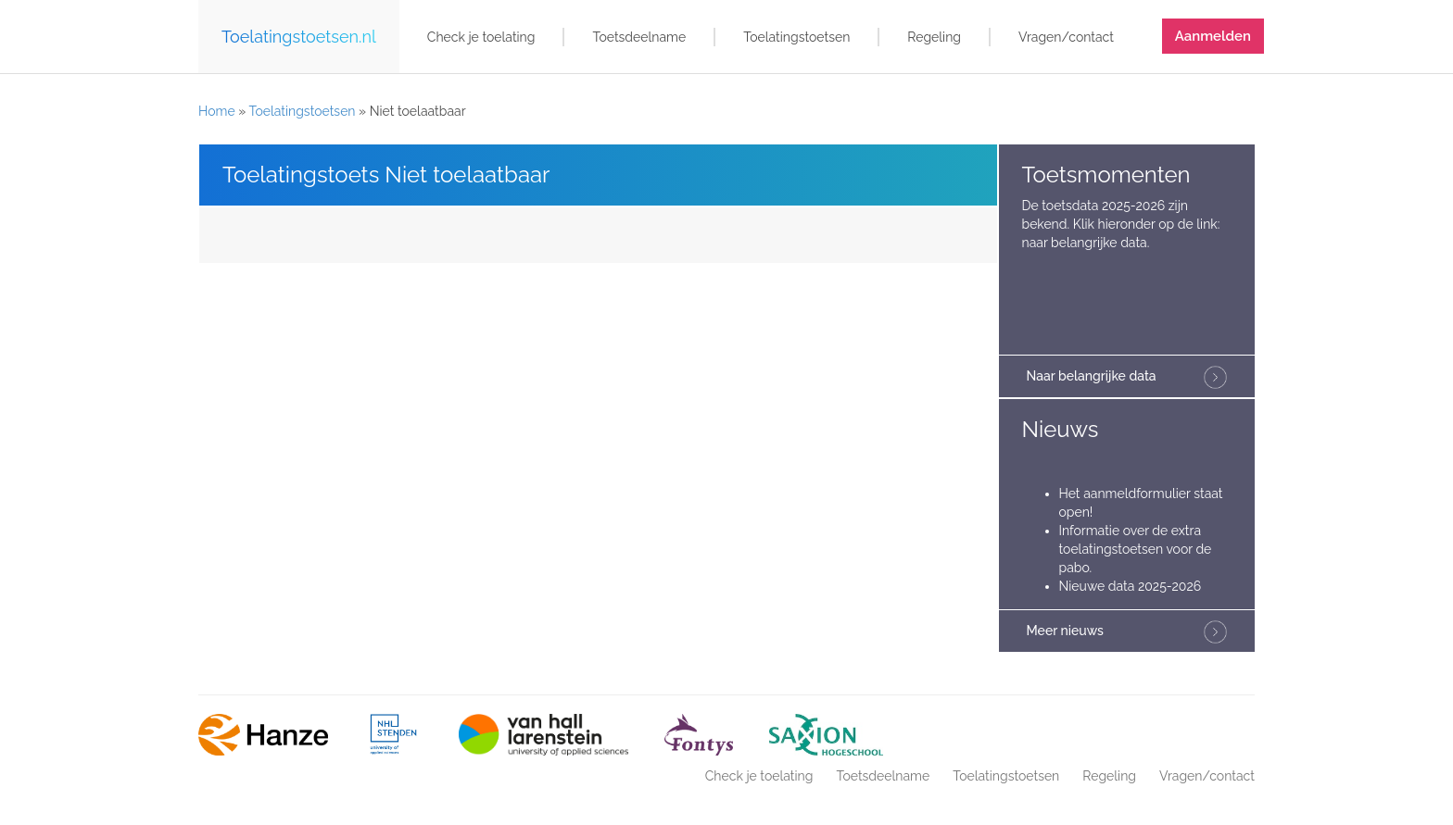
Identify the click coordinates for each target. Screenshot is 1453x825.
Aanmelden (1213, 36)
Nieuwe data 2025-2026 (1130, 586)
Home (216, 111)
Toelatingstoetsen (796, 37)
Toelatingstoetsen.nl (298, 36)
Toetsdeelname (639, 37)
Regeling (934, 37)
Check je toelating (481, 37)
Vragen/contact (1066, 37)
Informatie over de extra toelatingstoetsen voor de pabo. (1135, 549)
